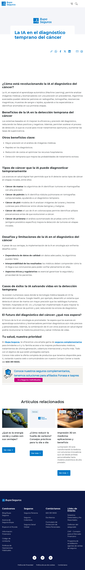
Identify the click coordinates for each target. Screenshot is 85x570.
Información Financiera (7, 532)
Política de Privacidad (25, 565)
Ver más (9, 450)
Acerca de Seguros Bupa (8, 521)
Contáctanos (62, 565)
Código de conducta (6, 539)
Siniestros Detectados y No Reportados (74, 517)
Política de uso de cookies (45, 565)
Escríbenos (50, 517)
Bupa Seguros (12, 342)
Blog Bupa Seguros (6, 514)
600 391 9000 (51, 513)
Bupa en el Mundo (9, 527)
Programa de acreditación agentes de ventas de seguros (75, 544)
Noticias (7, 412)
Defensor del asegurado (73, 525)
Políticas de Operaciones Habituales (7, 547)
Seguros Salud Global (30, 525)
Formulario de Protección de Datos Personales (53, 524)
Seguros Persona (31, 513)
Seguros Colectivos (28, 518)
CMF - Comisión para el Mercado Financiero (74, 533)
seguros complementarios (68, 342)
